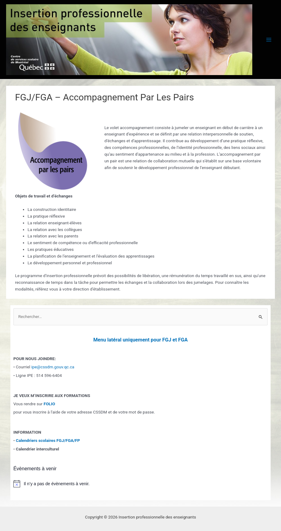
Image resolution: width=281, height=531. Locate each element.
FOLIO (49, 403)
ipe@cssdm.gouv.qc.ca (52, 366)
